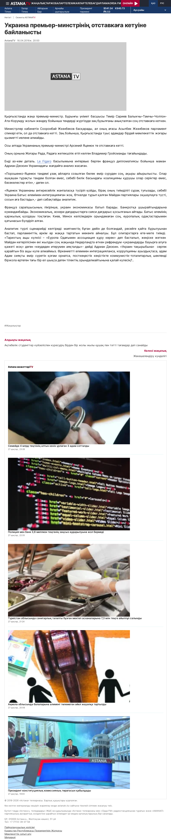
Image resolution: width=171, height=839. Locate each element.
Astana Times (8, 10)
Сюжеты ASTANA (25, 17)
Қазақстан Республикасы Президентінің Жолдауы (33, 830)
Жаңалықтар (40, 3)
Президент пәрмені (86, 10)
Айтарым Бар (42, 10)
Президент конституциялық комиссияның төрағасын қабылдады (49, 790)
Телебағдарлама (96, 3)
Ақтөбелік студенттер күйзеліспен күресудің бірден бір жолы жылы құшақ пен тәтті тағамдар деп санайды (76, 345)
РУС (162, 3)
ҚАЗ (153, 3)
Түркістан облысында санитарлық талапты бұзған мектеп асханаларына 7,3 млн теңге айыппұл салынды (75, 618)
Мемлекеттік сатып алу (18, 833)
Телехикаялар (74, 3)
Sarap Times (24, 10)
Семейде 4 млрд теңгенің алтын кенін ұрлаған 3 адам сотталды (48, 445)
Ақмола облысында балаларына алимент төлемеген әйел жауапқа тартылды (57, 704)
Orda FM (115, 3)
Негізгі (8, 17)
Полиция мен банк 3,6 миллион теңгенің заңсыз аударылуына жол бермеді (56, 532)
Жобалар (57, 3)
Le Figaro (44, 161)
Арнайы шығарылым (62, 10)
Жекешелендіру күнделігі (150, 356)
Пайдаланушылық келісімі (20, 827)
